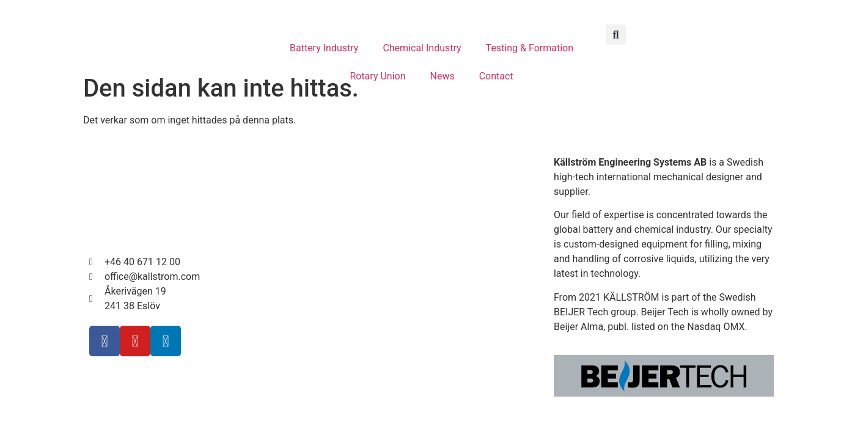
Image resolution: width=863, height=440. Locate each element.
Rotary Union (377, 76)
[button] (616, 34)
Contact (496, 76)
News (442, 76)
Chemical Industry (422, 48)
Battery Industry (324, 48)
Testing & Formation (529, 48)
